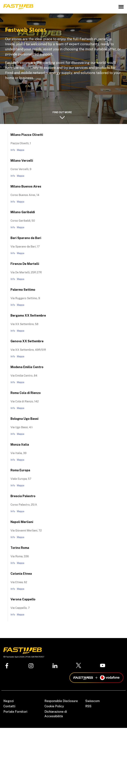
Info (13, 150)
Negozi (8, 701)
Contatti (9, 706)
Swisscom (92, 701)
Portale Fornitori (15, 711)
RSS (88, 706)
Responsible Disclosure (61, 701)
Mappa (20, 150)
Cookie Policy (54, 706)
